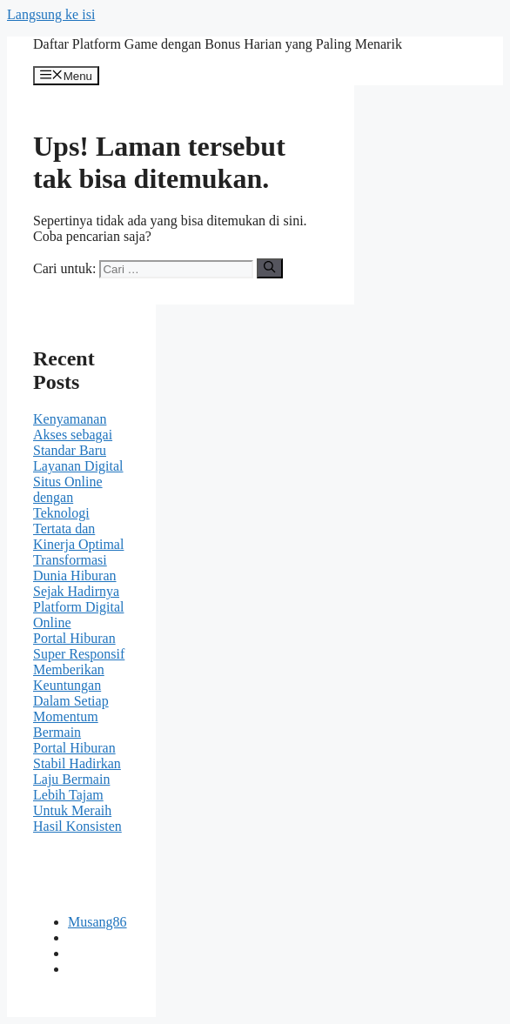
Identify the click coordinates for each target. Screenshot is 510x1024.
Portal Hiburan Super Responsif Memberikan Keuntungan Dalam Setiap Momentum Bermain (78, 685)
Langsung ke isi (51, 14)
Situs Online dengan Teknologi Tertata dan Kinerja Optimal (78, 513)
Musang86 (97, 921)
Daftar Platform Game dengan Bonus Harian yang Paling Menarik (217, 44)
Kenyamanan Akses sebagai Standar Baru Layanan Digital (78, 442)
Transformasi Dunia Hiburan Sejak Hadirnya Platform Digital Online (78, 591)
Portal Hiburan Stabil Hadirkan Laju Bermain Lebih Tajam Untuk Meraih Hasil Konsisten (77, 786)
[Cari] (269, 268)
